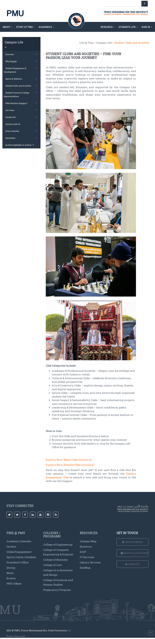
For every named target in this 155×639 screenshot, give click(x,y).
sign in (147, 27)
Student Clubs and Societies (21, 85)
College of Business (55, 559)
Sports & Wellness (21, 78)
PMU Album (14, 583)
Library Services (90, 562)
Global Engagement (19, 552)
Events (11, 578)
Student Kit (21, 117)
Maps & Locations (134, 553)
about (8, 27)
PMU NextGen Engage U (21, 103)
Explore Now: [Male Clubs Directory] (68, 459)
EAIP (83, 552)
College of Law (52, 565)
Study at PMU (25, 27)
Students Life (128, 27)
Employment (132, 542)
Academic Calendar (18, 541)
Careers (11, 546)
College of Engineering (58, 544)
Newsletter (21, 138)
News (10, 573)
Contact (132, 564)
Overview (21, 54)
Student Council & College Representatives (21, 94)
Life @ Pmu (86, 42)
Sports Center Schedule (21, 557)
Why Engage (21, 61)
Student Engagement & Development (21, 69)
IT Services (87, 557)
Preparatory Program (57, 590)
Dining (10, 567)
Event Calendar (21, 131)
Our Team (21, 110)
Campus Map (88, 541)
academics (46, 27)
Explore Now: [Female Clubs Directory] (70, 465)
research (108, 27)
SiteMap (85, 567)
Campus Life (104, 42)
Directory (86, 546)
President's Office (17, 562)
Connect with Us (21, 124)
